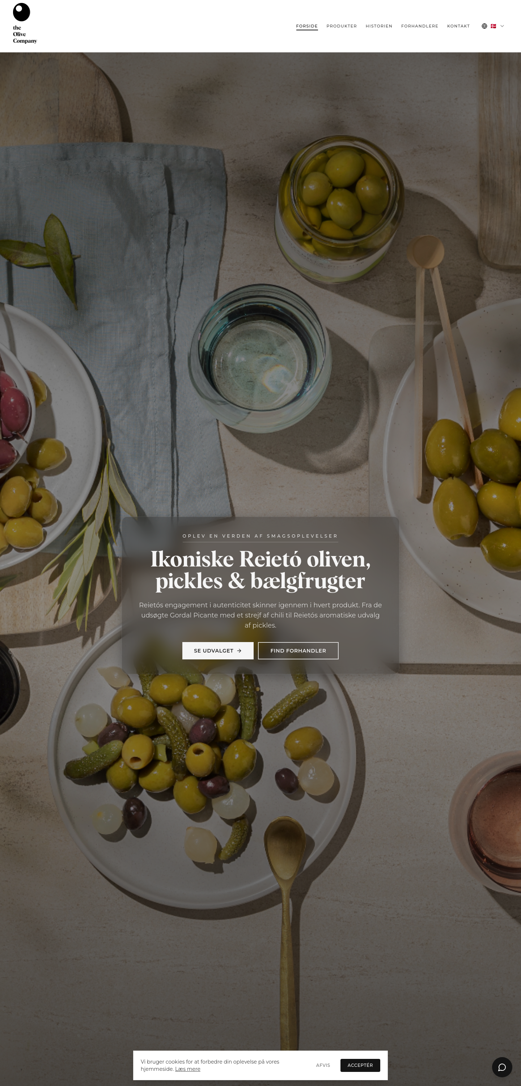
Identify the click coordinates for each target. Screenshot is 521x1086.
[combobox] (493, 26)
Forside (307, 26)
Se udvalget (218, 650)
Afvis (323, 1065)
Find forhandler (298, 650)
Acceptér (360, 1065)
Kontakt (458, 26)
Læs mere (187, 1069)
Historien (379, 26)
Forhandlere (420, 26)
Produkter (342, 26)
